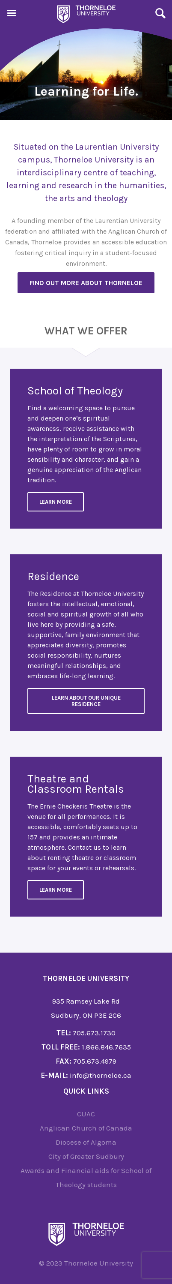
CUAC (86, 1114)
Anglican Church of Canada (86, 1128)
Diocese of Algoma (86, 1142)
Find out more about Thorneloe (86, 283)
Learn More (55, 502)
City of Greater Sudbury (86, 1156)
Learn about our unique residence (86, 701)
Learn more (55, 890)
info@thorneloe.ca (100, 1075)
